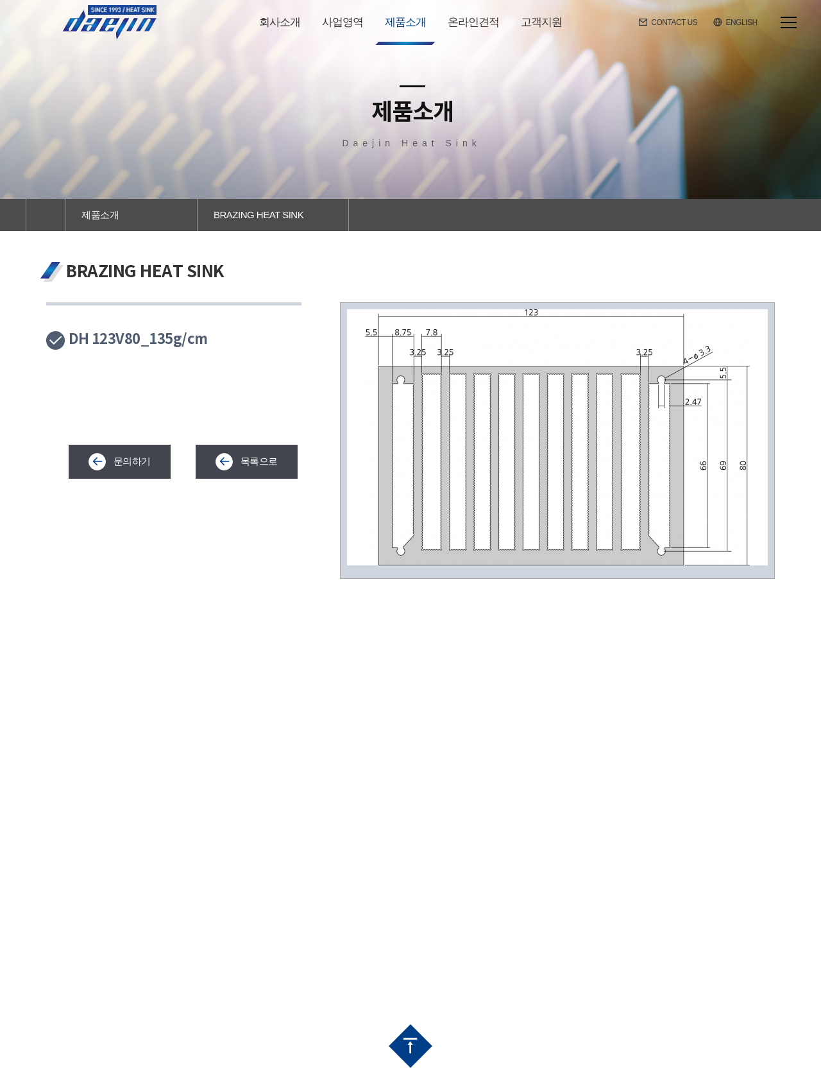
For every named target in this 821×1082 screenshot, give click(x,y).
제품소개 (100, 214)
